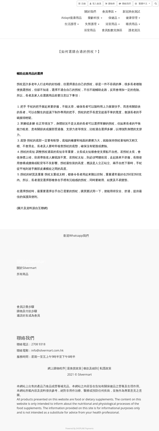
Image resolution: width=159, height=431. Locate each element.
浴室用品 (113, 24)
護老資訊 (134, 30)
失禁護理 (92, 24)
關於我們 (90, 11)
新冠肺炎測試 (131, 11)
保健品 (114, 18)
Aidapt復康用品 (71, 18)
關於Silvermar (31, 261)
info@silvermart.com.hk (47, 350)
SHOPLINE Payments (85, 428)
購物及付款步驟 (27, 311)
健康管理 (133, 18)
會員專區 (109, 11)
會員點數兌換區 (112, 30)
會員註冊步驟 (25, 307)
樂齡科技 (95, 18)
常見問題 (25, 300)
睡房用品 (133, 24)
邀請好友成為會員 (28, 315)
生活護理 (72, 24)
